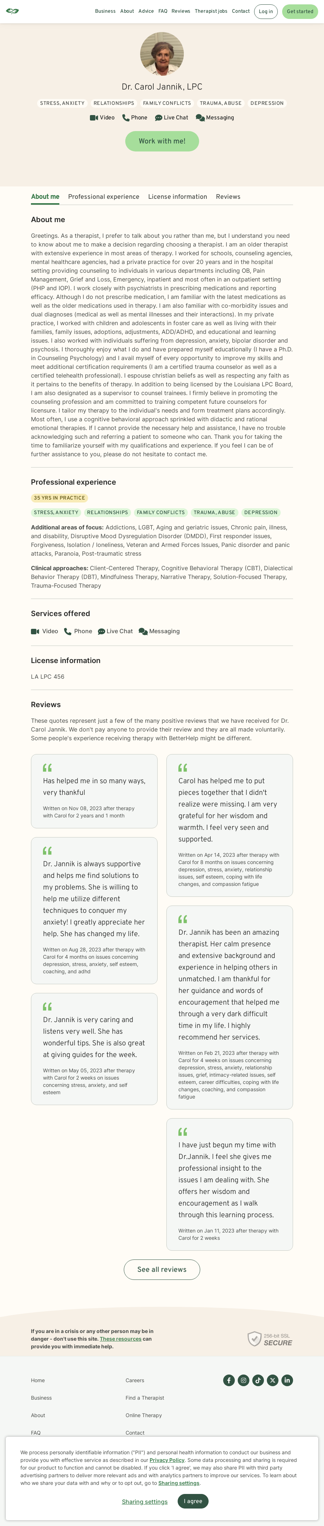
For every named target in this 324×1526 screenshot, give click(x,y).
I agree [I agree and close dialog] (193, 1501)
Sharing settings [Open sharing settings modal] (145, 1501)
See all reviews (162, 1270)
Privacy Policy (167, 1460)
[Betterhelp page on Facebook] (227, 1424)
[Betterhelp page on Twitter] (271, 1424)
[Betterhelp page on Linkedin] (285, 1424)
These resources (121, 1339)
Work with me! (162, 141)
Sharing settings (178, 1483)
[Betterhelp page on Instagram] (242, 1424)
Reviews (228, 197)
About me (45, 197)
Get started (300, 12)
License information (177, 197)
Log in (266, 12)
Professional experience (103, 197)
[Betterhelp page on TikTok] (256, 1424)
